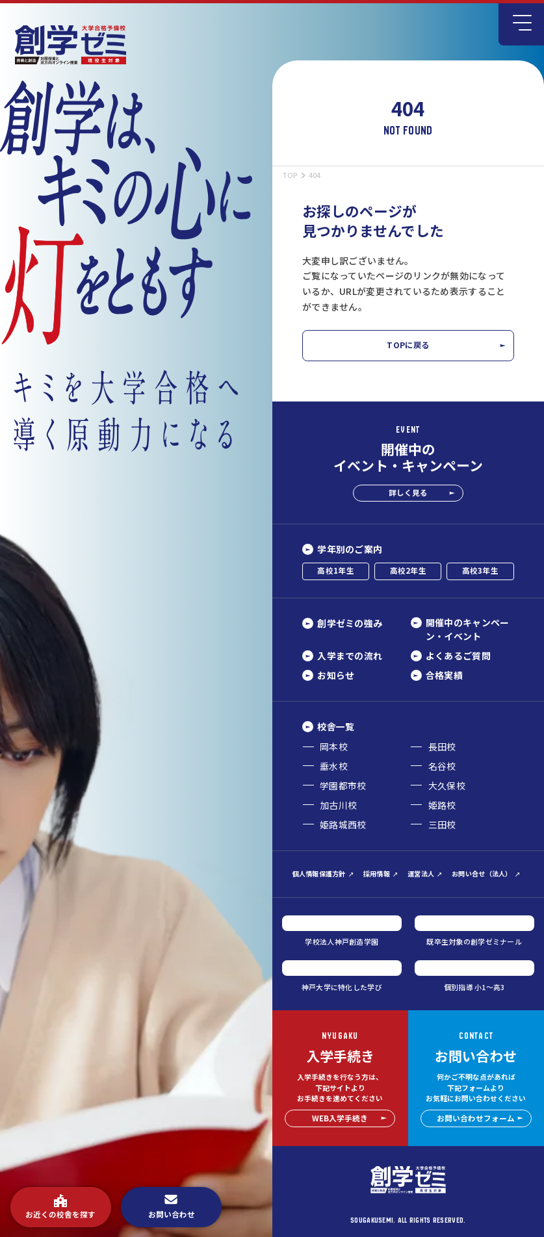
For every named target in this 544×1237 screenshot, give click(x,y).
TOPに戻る (446, 345)
